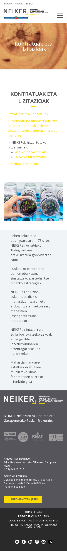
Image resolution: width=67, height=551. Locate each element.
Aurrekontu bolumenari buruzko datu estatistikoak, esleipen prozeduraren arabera (33, 126)
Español (8, 3)
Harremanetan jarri (23, 499)
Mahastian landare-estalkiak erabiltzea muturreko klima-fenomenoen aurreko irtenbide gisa (27, 372)
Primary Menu (60, 16)
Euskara (19, 3)
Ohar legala (33, 512)
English (29, 3)
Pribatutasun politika (33, 516)
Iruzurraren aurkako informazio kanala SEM (33, 526)
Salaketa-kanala (46, 520)
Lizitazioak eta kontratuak (28, 114)
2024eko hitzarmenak (31, 157)
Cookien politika (20, 520)
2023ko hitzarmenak (30, 152)
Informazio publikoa (23, 164)
